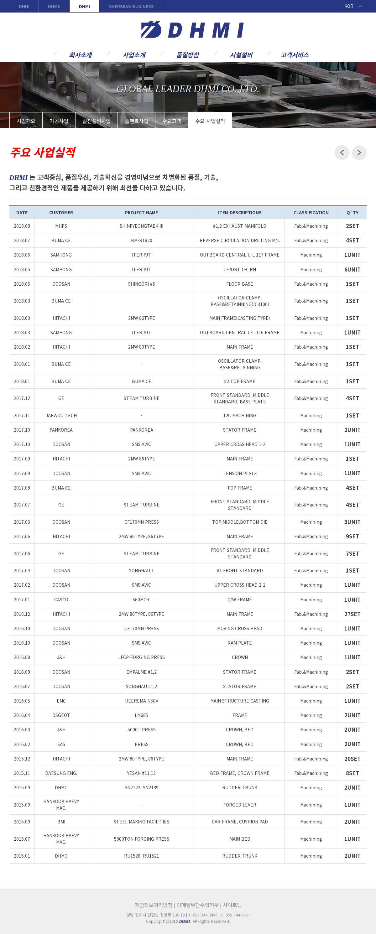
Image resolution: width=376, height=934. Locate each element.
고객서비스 (294, 54)
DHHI (24, 6)
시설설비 (241, 54)
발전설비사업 (96, 121)
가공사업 (59, 121)
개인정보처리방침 (153, 905)
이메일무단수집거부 (197, 905)
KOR (348, 6)
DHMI (84, 6)
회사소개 (80, 54)
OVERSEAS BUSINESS (131, 6)
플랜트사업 (136, 121)
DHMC (54, 6)
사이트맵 (232, 905)
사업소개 (134, 54)
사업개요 (26, 121)
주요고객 (171, 121)
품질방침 (187, 54)
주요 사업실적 (210, 121)
